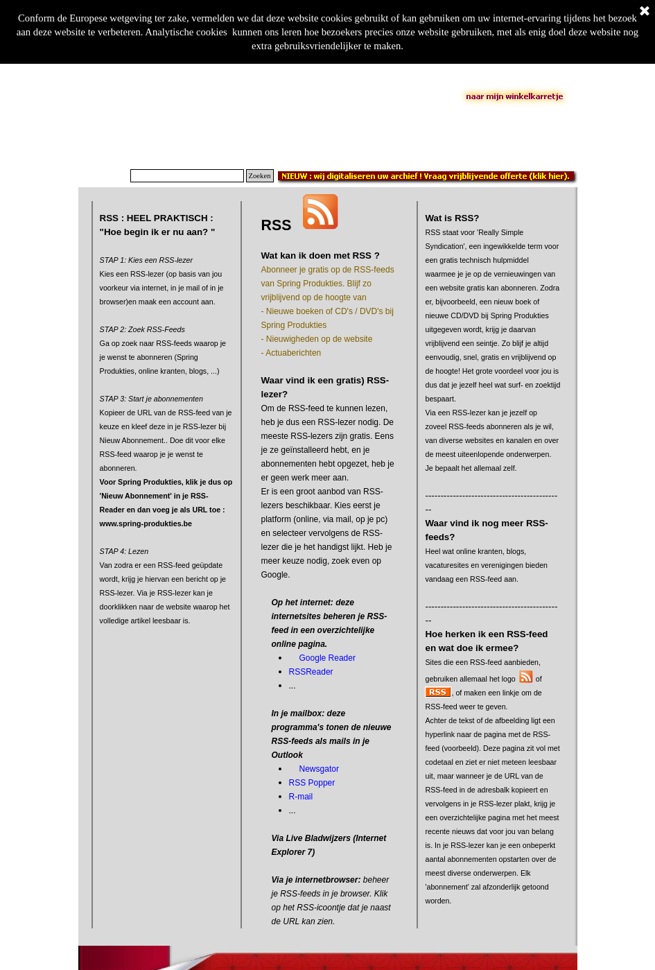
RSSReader (311, 672)
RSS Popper (312, 783)
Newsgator (319, 769)
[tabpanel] (167, 433)
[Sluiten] (645, 11)
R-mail (301, 797)
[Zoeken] (187, 175)
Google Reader (327, 658)
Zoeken (260, 176)
